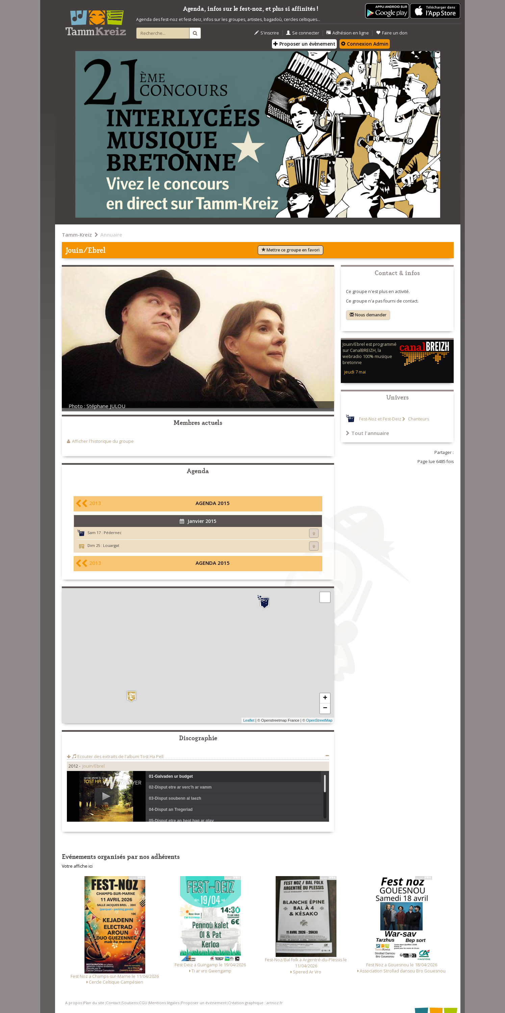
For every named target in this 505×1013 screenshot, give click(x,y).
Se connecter (302, 33)
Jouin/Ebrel (93, 766)
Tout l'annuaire (367, 433)
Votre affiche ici (77, 866)
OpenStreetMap (319, 720)
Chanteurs (418, 419)
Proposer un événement (204, 1002)
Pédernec (113, 532)
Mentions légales (164, 1002)
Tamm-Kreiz (77, 234)
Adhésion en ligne (347, 33)
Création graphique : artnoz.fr (255, 1002)
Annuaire (111, 234)
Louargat (111, 545)
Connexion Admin (364, 44)
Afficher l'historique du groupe (103, 441)
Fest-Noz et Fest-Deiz (380, 419)
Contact (113, 1002)
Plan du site (93, 1002)
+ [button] (325, 698)
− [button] (325, 708)
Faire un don (391, 33)
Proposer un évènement (304, 44)
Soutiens (130, 1002)
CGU (143, 1002)
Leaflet (248, 720)
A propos (73, 1002)
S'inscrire (266, 33)
